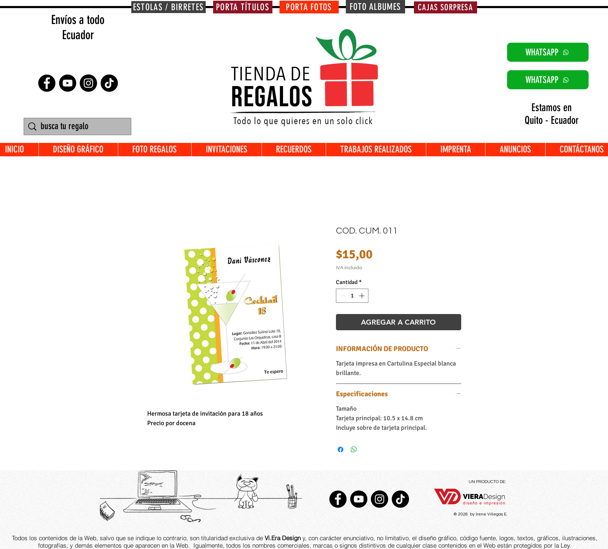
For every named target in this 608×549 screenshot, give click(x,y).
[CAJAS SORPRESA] (445, 7)
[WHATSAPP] (548, 52)
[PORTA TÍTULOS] (242, 7)
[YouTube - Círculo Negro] (67, 83)
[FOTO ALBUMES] (375, 6)
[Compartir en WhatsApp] (354, 449)
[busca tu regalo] (78, 126)
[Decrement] (342, 295)
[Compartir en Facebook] (340, 449)
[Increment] (362, 295)
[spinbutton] (352, 295)
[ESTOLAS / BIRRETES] (168, 7)
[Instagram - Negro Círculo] (88, 83)
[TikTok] (109, 83)
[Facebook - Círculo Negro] (46, 83)
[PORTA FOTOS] (309, 7)
